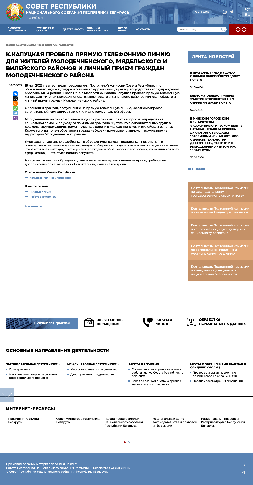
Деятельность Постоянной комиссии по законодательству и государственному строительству (220, 191)
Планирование (19, 369)
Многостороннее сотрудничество (93, 369)
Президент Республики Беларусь (25, 420)
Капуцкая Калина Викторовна (50, 177)
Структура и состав (45, 29)
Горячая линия (157, 322)
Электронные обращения (103, 322)
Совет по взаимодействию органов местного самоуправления (156, 382)
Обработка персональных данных (216, 322)
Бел (248, 14)
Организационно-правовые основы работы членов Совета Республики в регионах (157, 373)
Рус (248, 9)
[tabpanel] (30, 421)
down (7, 395)
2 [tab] (129, 443)
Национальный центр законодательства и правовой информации (175, 422)
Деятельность (73, 29)
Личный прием (40, 192)
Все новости (33, 206)
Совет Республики (77, 8)
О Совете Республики (16, 29)
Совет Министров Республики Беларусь (78, 420)
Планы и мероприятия (97, 29)
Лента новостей (64, 44)
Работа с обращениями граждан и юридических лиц (218, 365)
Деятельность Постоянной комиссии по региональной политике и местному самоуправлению (220, 249)
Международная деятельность (92, 364)
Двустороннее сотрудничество (92, 374)
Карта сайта (202, 11)
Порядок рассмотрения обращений (218, 381)
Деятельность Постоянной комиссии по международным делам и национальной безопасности (220, 270)
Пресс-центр (123, 29)
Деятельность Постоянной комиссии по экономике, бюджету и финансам (220, 210)
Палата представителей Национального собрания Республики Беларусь (123, 422)
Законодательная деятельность (32, 364)
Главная (10, 44)
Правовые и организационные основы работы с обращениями (215, 374)
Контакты (143, 29)
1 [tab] (125, 443)
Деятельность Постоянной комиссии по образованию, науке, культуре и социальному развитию (220, 229)
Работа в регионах (42, 196)
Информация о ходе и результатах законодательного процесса (33, 376)
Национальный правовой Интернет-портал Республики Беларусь (223, 422)
